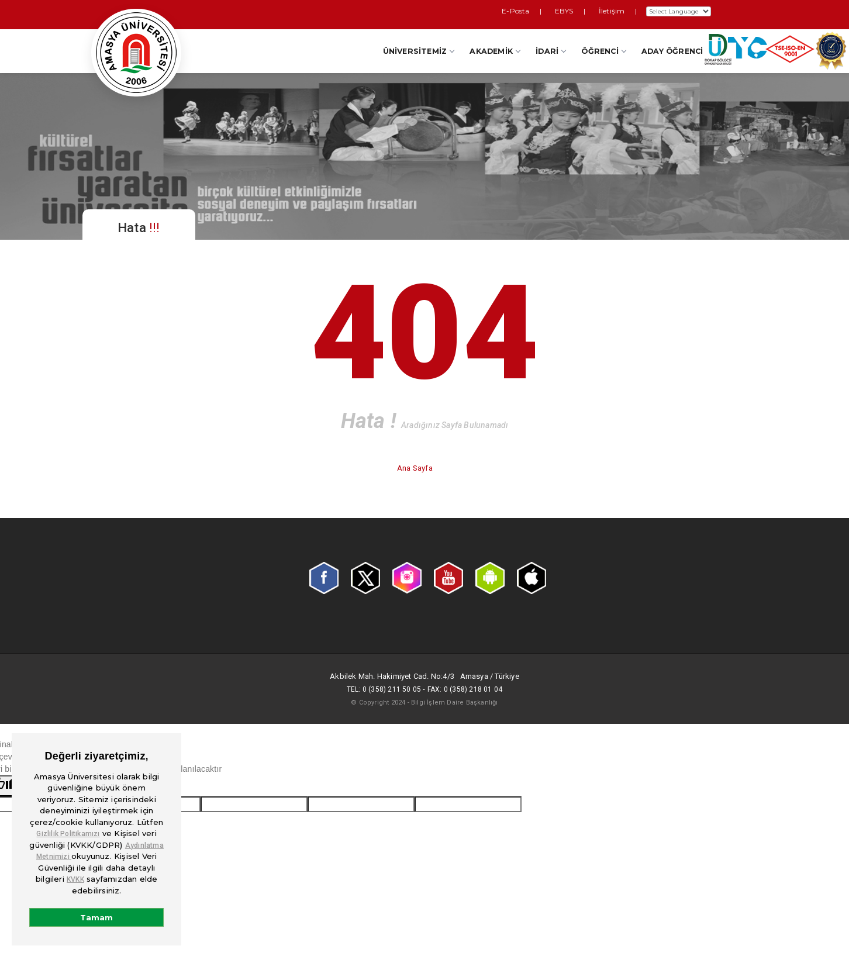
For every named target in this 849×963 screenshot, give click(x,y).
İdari (550, 51)
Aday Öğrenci (672, 51)
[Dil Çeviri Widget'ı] (678, 11)
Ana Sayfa (415, 468)
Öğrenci (603, 51)
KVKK (75, 879)
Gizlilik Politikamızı (67, 834)
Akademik (495, 51)
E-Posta (544, 10)
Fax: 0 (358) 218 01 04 (464, 689)
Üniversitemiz (418, 51)
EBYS (580, 10)
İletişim (616, 10)
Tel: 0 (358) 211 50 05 (384, 689)
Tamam (96, 917)
